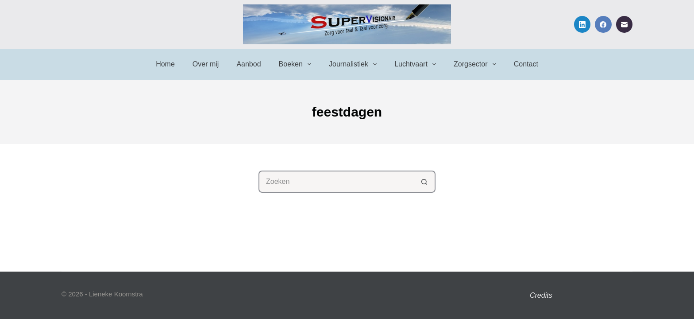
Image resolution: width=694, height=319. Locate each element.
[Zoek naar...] (335, 182)
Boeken (297, 64)
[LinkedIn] (582, 24)
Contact (526, 64)
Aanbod (248, 64)
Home (165, 64)
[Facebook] (603, 24)
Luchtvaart (417, 64)
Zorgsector (477, 64)
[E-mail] (624, 24)
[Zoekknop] (424, 182)
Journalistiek (354, 64)
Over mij (206, 64)
